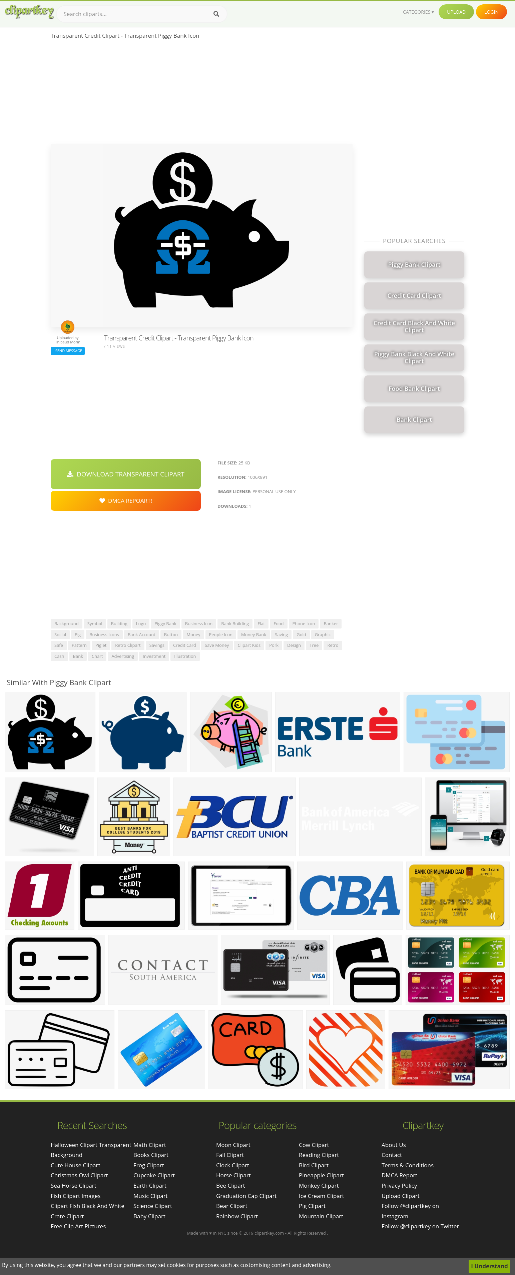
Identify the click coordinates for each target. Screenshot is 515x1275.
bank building (235, 623)
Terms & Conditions (408, 1165)
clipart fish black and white (87, 1206)
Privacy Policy (399, 1185)
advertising (122, 656)
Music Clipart (150, 1196)
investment (154, 656)
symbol (94, 623)
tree (314, 645)
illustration (185, 656)
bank (78, 656)
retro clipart (127, 645)
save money (217, 645)
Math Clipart (149, 1145)
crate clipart (67, 1216)
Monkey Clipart (319, 1185)
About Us (394, 1145)
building (119, 623)
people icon (221, 634)
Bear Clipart (231, 1206)
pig (78, 634)
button (171, 634)
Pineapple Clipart (321, 1175)
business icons (104, 634)
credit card (184, 645)
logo (141, 623)
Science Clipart (152, 1206)
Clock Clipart (232, 1165)
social (60, 634)
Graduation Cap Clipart (246, 1196)
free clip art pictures (78, 1226)
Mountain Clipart (321, 1216)
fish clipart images (75, 1196)
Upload (456, 12)
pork (274, 645)
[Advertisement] (202, 93)
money (193, 634)
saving (281, 634)
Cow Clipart (314, 1145)
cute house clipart (75, 1165)
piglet (100, 645)
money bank (253, 634)
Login (491, 12)
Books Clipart (150, 1155)
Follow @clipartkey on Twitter (420, 1226)
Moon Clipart (233, 1145)
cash (59, 656)
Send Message (67, 350)
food (279, 623)
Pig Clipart (312, 1206)
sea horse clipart (73, 1185)
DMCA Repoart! (125, 500)
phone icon (304, 623)
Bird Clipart (314, 1165)
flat (261, 623)
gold (301, 634)
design (294, 645)
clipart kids (249, 645)
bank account (141, 634)
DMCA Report (399, 1175)
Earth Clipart (149, 1185)
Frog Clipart (148, 1165)
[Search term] (141, 14)
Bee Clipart (230, 1185)
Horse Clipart (233, 1175)
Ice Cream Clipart (321, 1196)
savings (156, 645)
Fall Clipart (230, 1155)
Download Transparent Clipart (125, 474)
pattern (79, 645)
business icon (199, 623)
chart (97, 656)
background (66, 623)
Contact (392, 1155)
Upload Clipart (401, 1196)
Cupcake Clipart (154, 1175)
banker (331, 623)
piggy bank (165, 623)
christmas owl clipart (79, 1175)
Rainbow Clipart (237, 1216)
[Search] (216, 14)
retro (332, 645)
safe (58, 645)
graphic (323, 634)
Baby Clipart (149, 1216)
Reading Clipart (319, 1155)
